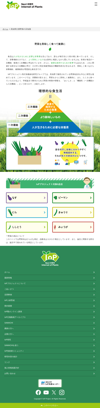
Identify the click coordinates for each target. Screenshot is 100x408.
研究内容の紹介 (10, 357)
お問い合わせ (9, 373)
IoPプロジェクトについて (15, 283)
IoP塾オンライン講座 (13, 311)
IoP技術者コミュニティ (14, 351)
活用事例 (8, 295)
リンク (7, 362)
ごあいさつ (9, 289)
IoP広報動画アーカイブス (15, 317)
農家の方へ (9, 328)
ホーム (5, 29)
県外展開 (8, 306)
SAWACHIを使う (11, 345)
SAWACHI (8, 323)
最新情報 (8, 278)
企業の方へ (9, 334)
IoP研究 (7, 340)
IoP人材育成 (9, 300)
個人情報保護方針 (11, 368)
